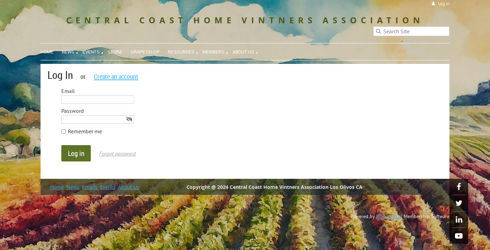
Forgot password (117, 153)
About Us (128, 187)
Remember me (85, 131)
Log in (443, 4)
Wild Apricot (389, 216)
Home (57, 187)
